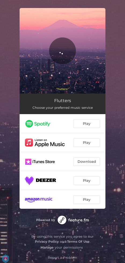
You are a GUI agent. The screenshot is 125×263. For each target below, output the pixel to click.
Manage (47, 247)
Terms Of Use (78, 241)
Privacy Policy (47, 241)
